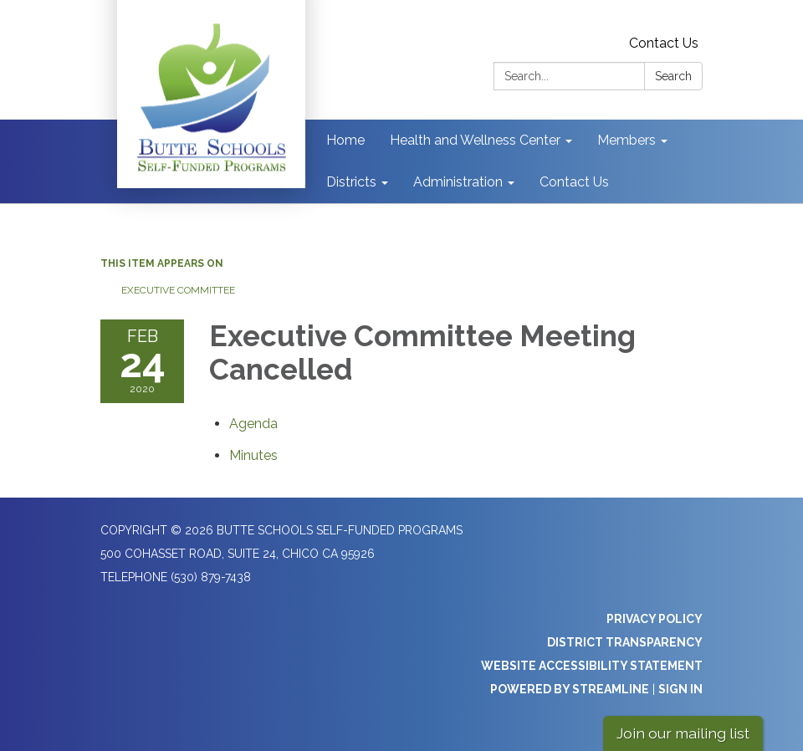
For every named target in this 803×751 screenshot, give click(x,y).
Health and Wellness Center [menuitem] (475, 140)
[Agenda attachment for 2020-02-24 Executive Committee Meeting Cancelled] (253, 424)
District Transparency (625, 642)
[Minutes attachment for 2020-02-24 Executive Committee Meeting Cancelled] (253, 455)
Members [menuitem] (626, 140)
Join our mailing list (682, 733)
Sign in (680, 689)
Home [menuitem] (345, 140)
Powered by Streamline (569, 689)
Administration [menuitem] (458, 182)
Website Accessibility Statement (592, 665)
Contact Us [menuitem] (574, 182)
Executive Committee (178, 290)
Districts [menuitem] (351, 182)
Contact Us (663, 43)
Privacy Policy (654, 619)
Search (673, 76)
